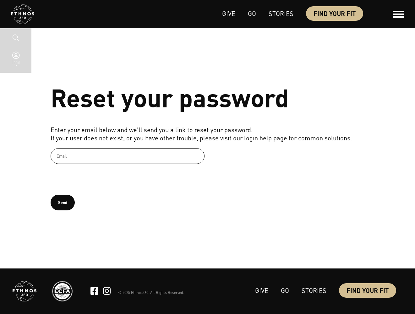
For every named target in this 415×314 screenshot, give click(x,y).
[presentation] (98, 179)
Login (16, 62)
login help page (265, 138)
